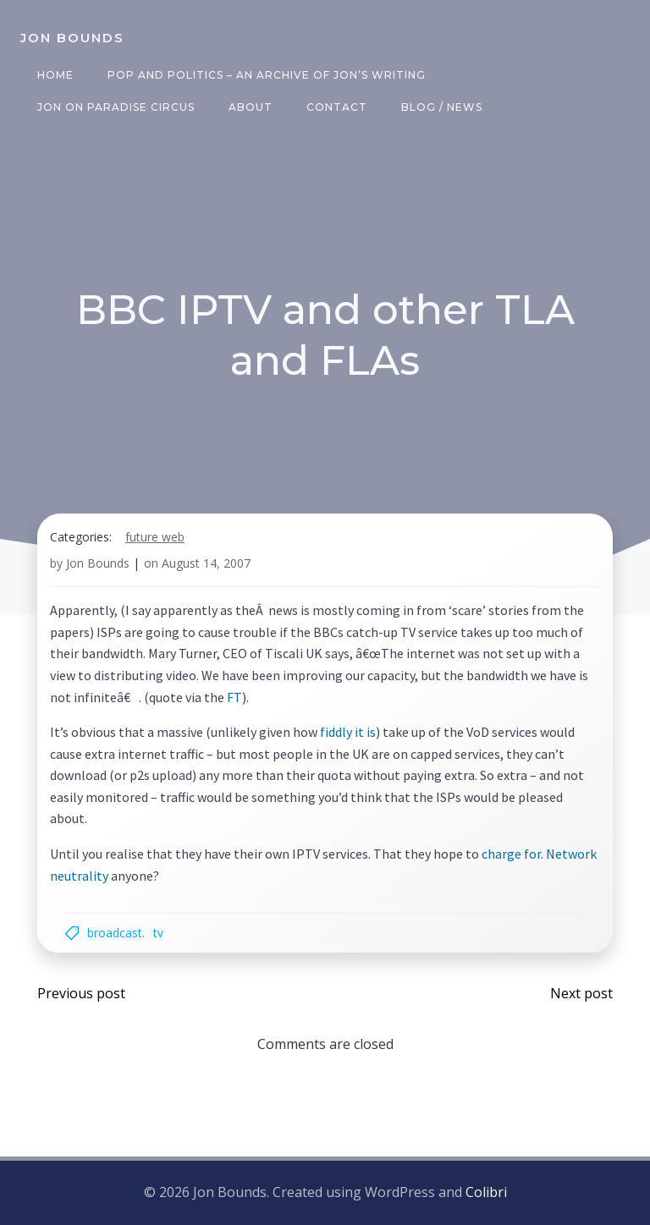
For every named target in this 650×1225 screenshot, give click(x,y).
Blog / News (441, 107)
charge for (511, 853)
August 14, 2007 (206, 563)
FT (234, 697)
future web (155, 537)
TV (158, 933)
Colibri (486, 1192)
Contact (336, 107)
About (251, 107)
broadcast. (116, 933)
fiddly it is (348, 731)
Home (55, 75)
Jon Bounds (97, 563)
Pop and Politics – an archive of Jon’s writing (266, 75)
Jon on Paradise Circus (116, 107)
